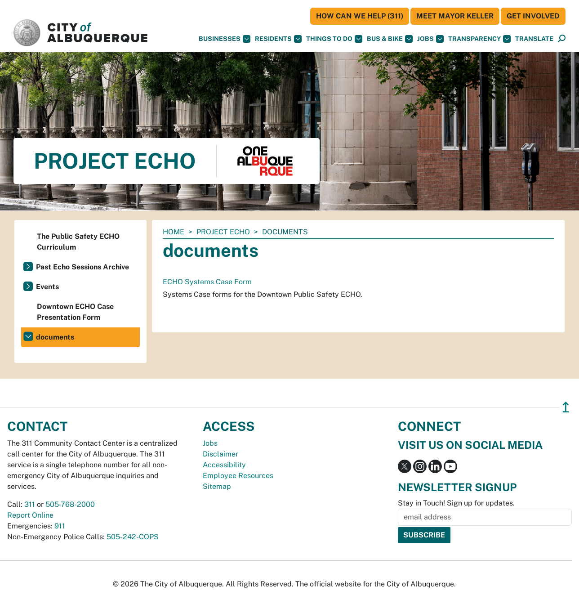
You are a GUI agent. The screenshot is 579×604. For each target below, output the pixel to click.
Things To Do (334, 39)
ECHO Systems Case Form (207, 281)
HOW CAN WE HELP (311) (359, 16)
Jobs (430, 39)
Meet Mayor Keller (455, 16)
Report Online (30, 515)
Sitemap (217, 486)
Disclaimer (220, 454)
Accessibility (224, 465)
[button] (534, 39)
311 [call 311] (29, 504)
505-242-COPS (133, 536)
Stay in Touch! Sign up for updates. (456, 503)
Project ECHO (223, 232)
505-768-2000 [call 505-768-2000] (70, 504)
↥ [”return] (566, 407)
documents (55, 337)
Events (47, 286)
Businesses (224, 39)
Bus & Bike (390, 39)
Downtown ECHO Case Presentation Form (75, 312)
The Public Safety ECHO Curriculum (78, 241)
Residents (278, 39)
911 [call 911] (59, 526)
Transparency (479, 39)
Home (173, 232)
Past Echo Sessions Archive (82, 267)
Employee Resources (238, 475)
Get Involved (533, 16)
